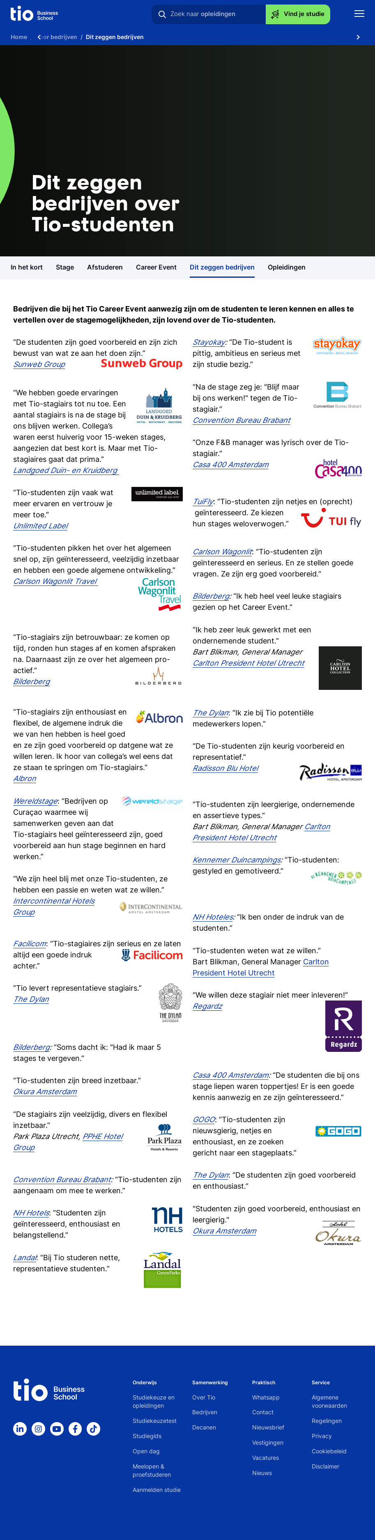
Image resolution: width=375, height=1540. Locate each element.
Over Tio (203, 1397)
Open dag (146, 1451)
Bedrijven (204, 1412)
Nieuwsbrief (268, 1427)
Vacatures (265, 1457)
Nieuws (262, 1472)
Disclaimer (325, 1466)
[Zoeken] (162, 14)
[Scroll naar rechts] (358, 37)
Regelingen (327, 1420)
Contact (263, 1412)
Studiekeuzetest (155, 1420)
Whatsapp (266, 1397)
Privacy (322, 1435)
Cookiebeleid (329, 1451)
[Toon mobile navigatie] (359, 14)
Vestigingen (267, 1442)
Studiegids (147, 1435)
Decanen (204, 1427)
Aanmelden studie (157, 1489)
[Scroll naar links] (39, 37)
